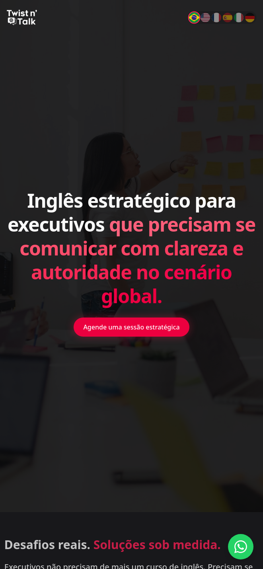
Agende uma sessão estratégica (131, 327)
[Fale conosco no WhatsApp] (240, 546)
